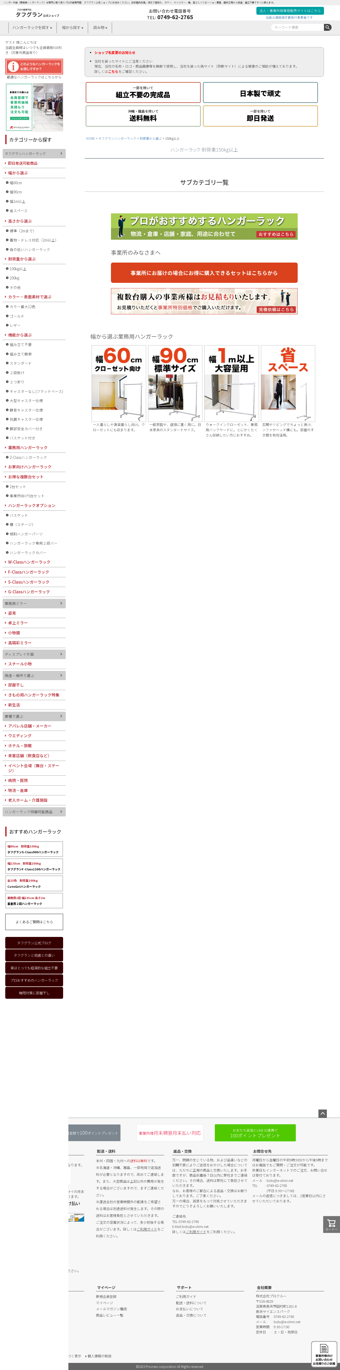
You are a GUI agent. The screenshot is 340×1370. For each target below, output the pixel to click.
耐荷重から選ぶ (151, 138)
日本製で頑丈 (260, 92)
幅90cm (16, 191)
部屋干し (16, 684)
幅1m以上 (18, 201)
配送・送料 (106, 1151)
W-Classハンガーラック (29, 562)
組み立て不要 (21, 344)
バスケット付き (22, 437)
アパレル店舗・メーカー (30, 726)
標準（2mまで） (23, 230)
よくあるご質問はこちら (34, 921)
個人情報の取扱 (99, 1355)
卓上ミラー (18, 622)
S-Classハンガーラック (28, 582)
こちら (113, 71)
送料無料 (143, 115)
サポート (184, 1287)
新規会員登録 (106, 1296)
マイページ (106, 1287)
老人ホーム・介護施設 (28, 800)
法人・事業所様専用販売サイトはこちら (290, 10)
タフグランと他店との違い (34, 955)
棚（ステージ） (22, 524)
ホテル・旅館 (20, 745)
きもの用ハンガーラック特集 (33, 694)
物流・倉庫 (18, 790)
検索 (328, 27)
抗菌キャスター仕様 (26, 419)
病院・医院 (18, 780)
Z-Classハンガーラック (28, 457)
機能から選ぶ (20, 335)
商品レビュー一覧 (109, 1315)
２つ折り (17, 381)
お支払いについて (189, 1308)
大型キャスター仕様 (26, 400)
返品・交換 (182, 1151)
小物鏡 (14, 632)
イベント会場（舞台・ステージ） (33, 768)
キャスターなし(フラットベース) (36, 391)
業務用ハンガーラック (28, 447)
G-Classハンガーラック (29, 591)
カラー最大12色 (22, 306)
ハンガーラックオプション (31, 505)
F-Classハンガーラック (28, 572)
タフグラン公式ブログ (34, 942)
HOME (90, 138)
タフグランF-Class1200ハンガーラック (33, 866)
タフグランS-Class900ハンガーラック (33, 849)
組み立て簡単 (21, 354)
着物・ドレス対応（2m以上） (34, 240)
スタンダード (21, 363)
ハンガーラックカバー (28, 552)
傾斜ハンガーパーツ (26, 533)
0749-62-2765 (175, 17)
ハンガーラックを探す (30, 27)
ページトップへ (322, 1114)
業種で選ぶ (14, 716)
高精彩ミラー (20, 642)
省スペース (19, 210)
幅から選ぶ (18, 172)
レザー (15, 325)
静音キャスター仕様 (26, 410)
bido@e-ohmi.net (195, 1226)
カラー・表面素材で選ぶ (30, 296)
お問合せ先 (262, 1151)
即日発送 (260, 115)
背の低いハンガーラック (30, 249)
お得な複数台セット (26, 476)
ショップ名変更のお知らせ (114, 52)
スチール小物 (20, 663)
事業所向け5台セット (27, 495)
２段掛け (17, 372)
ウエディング (20, 735)
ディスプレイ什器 (19, 654)
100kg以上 (18, 268)
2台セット (18, 486)
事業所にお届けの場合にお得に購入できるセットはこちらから (204, 273)
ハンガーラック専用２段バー (34, 543)
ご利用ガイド (147, 1229)
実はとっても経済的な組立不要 (34, 967)
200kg (14, 277)
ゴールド (17, 316)
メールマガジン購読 (111, 1308)
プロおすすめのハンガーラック (34, 980)
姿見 (12, 613)
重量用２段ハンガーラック (26, 901)
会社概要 (264, 1287)
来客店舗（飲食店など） (30, 755)
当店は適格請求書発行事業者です (289, 17)
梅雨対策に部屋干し (34, 992)
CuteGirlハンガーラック (24, 883)
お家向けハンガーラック (30, 466)
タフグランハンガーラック (117, 138)
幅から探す (71, 27)
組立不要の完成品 (143, 91)
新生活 (14, 704)
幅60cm (16, 182)
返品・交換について (191, 1315)
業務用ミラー (16, 603)
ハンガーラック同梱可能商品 (29, 811)
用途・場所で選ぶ (19, 675)
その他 (15, 287)
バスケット (19, 515)
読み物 (98, 27)
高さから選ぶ (20, 221)
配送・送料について (191, 1302)
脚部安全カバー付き (26, 428)
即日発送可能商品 (22, 163)
